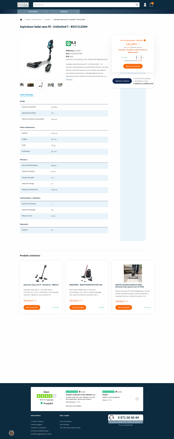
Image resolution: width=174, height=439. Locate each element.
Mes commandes (65, 421)
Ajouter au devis (122, 81)
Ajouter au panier (133, 66)
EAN (67, 53)
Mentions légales (36, 424)
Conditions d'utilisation (38, 428)
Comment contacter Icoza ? (40, 431)
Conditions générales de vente (41, 434)
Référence (70, 50)
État (67, 56)
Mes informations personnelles (70, 428)
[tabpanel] (40, 84)
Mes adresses (64, 424)
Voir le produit (32, 307)
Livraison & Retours (37, 421)
